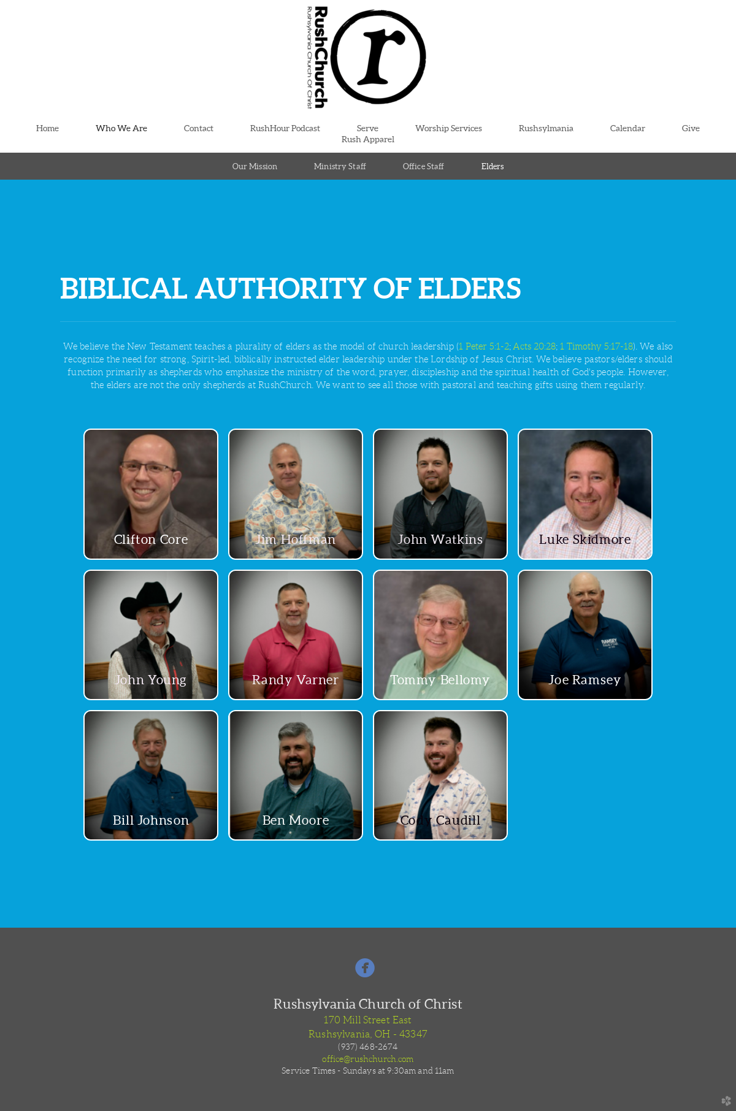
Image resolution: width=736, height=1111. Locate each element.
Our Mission (254, 166)
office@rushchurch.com (367, 1059)
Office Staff (424, 166)
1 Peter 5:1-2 (484, 346)
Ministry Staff (340, 166)
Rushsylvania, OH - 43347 (368, 1034)
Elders (492, 166)
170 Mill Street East (368, 1020)
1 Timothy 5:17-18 (596, 346)
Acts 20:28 (534, 346)
